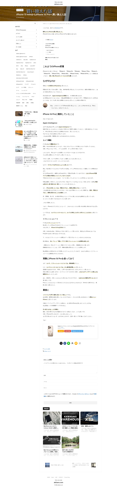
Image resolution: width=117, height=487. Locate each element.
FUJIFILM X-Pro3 (28, 150)
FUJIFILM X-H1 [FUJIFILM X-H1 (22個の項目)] (33, 59)
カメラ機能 (48, 52)
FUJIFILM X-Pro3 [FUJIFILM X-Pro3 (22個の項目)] (19, 62)
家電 (28, 165)
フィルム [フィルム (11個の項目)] (18, 96)
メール (45, 382)
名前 (45, 376)
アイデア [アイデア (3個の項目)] (27, 84)
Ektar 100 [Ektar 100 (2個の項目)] (25, 59)
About (52, 476)
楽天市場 (68, 332)
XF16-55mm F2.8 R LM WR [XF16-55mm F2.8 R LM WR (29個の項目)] (22, 78)
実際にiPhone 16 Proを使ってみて (52, 58)
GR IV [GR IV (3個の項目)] (17, 65)
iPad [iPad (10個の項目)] (22, 65)
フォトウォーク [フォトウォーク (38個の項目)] (25, 96)
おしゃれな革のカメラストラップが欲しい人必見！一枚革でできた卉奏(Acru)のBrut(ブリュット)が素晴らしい (30, 134)
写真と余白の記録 (58, 479)
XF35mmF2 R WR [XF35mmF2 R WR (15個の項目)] (30, 81)
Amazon (61, 332)
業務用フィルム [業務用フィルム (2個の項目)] (19, 105)
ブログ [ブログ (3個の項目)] (32, 96)
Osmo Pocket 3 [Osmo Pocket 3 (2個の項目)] (30, 72)
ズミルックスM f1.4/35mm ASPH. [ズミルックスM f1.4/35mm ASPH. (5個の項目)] (23, 93)
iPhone (45, 352)
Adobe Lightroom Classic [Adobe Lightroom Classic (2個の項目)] (21, 56)
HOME (48, 476)
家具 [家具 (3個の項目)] (23, 102)
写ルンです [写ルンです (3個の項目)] (24, 99)
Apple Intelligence (50, 50)
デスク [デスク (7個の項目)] (34, 93)
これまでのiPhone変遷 (50, 43)
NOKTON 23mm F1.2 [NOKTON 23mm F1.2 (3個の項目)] (30, 68)
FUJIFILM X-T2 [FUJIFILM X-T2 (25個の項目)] (28, 62)
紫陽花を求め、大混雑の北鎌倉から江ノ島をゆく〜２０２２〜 (30, 146)
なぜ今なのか (48, 45)
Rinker (62, 328)
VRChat (26, 124)
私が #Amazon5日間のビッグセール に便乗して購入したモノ (51, 452)
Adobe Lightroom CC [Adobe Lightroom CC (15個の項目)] (20, 53)
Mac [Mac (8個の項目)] (17, 68)
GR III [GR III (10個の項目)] (35, 62)
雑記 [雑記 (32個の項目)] (26, 105)
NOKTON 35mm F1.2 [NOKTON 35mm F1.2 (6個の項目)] (20, 72)
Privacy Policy (67, 476)
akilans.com (58, 4)
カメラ (49, 352)
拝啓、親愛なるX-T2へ (87, 427)
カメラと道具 (47, 349)
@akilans (57, 28)
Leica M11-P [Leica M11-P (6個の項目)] (32, 65)
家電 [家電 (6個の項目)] (27, 102)
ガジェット (27, 164)
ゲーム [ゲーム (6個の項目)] (17, 90)
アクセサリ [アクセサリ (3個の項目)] (33, 84)
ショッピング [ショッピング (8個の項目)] (24, 90)
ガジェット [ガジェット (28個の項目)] (30, 87)
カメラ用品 (27, 140)
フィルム (27, 115)
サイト (45, 388)
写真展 (30, 124)
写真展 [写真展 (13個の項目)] (30, 99)
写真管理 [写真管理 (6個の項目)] (18, 102)
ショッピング (33, 164)
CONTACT (61, 476)
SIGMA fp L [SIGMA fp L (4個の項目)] (18, 75)
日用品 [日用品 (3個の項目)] (32, 102)
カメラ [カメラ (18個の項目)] (17, 87)
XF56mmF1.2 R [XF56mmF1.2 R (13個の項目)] (19, 84)
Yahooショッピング (78, 332)
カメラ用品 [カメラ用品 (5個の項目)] (23, 87)
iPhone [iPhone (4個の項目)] (26, 65)
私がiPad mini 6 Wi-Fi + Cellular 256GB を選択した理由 (52, 428)
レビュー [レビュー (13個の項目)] (18, 99)
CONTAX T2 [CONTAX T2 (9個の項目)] (18, 59)
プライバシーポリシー (84, 394)
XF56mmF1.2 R (31, 152)
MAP (56, 476)
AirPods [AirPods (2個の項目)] (31, 56)
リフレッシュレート (50, 54)
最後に (46, 60)
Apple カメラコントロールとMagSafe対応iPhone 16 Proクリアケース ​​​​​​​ (76, 327)
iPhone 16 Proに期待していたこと (52, 47)
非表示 (51, 39)
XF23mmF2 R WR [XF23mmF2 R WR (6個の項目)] (20, 81)
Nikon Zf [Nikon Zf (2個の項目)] (22, 68)
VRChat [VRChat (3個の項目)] (24, 75)
